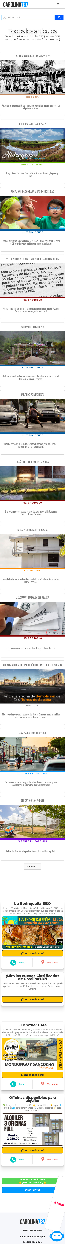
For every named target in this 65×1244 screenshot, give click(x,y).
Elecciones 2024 (32, 1242)
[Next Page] (32, 867)
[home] (15, 4)
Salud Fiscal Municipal (32, 1236)
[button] (58, 4)
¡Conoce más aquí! (32, 952)
